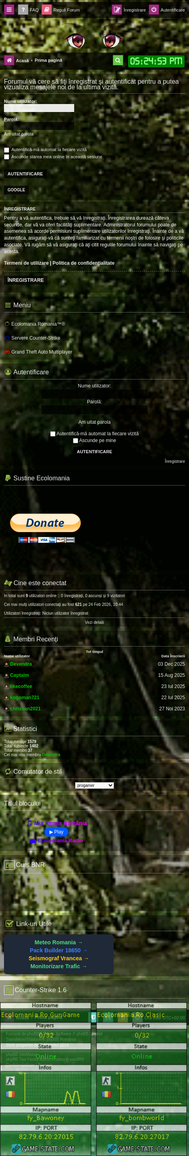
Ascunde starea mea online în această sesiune (53, 156)
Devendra (21, 664)
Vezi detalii (94, 622)
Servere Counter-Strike (32, 338)
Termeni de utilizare (26, 263)
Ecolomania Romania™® (34, 324)
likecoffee (21, 686)
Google (16, 190)
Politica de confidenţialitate (83, 263)
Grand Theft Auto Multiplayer (38, 352)
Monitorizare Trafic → (58, 966)
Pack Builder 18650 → (59, 950)
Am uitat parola (18, 134)
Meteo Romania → (59, 942)
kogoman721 (24, 697)
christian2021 (25, 709)
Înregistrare (26, 280)
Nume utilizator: (20, 101)
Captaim (19, 675)
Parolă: (11, 119)
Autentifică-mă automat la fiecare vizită (45, 149)
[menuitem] (28, 10)
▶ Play (56, 832)
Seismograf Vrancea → (59, 958)
